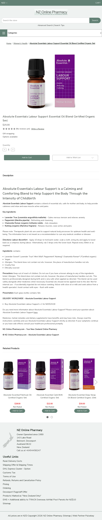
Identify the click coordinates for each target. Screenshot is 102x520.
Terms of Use (9, 476)
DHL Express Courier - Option (16, 468)
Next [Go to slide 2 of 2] (96, 382)
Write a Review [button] (37, 129)
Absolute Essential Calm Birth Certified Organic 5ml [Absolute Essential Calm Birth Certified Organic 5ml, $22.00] (50, 396)
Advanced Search (45, 25)
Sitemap (7, 503)
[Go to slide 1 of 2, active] (47, 417)
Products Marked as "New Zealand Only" (22, 495)
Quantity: (6, 145)
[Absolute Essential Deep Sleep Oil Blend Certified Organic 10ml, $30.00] (82, 374)
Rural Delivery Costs (12, 461)
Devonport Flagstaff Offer (15, 491)
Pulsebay (89, 515)
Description (8, 175)
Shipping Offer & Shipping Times (18, 464)
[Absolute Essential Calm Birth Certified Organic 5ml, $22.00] (49, 374)
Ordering (7, 488)
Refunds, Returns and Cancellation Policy (22, 480)
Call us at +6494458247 (29, 450)
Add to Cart (17, 410)
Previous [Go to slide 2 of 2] (3, 382)
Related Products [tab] (11, 348)
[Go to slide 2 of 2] (52, 417)
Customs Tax (9, 472)
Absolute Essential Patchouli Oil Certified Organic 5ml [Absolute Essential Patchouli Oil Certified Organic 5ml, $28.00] (17, 396)
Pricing (6, 484)
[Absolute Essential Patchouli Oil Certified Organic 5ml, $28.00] (17, 374)
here (36, 312)
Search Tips (59, 25)
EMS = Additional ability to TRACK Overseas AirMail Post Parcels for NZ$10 (39, 499)
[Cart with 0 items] (98, 3)
